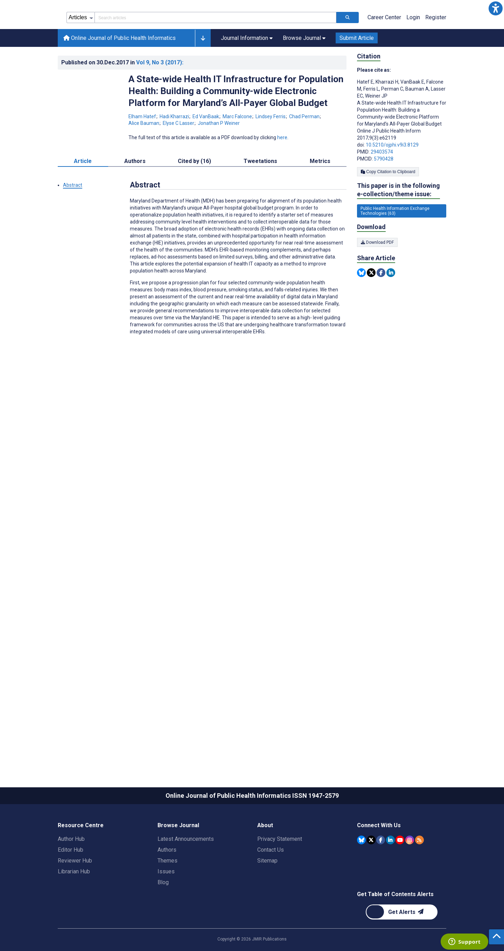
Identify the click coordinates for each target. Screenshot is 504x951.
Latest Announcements (186, 870)
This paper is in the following (398, 221)
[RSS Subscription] (419, 871)
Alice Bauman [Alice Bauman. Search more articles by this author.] (144, 154)
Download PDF (377, 273)
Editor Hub (70, 881)
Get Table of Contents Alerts (395, 925)
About (265, 856)
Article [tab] (83, 192)
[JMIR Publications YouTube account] (400, 871)
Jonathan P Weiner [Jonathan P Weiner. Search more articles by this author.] (219, 154)
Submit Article (357, 69)
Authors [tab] (135, 192)
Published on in (122, 94)
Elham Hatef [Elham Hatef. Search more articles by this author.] (142, 148)
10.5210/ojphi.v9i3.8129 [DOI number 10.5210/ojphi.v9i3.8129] (392, 176)
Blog (163, 913)
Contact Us (270, 881)
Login (413, 48)
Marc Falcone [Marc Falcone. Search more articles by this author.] (238, 148)
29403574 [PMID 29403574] (382, 183)
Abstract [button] (72, 216)
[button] (495, 8)
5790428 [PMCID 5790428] (383, 190)
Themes (167, 892)
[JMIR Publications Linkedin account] (390, 871)
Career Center (384, 48)
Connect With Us (379, 856)
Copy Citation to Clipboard (388, 203)
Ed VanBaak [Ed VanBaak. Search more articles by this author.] (206, 148)
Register (435, 48)
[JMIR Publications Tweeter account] (371, 871)
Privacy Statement (279, 870)
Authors (167, 881)
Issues (166, 903)
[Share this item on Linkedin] (390, 304)
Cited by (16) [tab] (194, 192)
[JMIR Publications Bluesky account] (361, 871)
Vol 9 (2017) (159, 94)
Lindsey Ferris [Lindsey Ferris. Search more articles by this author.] (271, 148)
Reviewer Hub (75, 892)
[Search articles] (347, 49)
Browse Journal (178, 856)
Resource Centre (81, 856)
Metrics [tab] (320, 192)
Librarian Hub (74, 903)
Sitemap (267, 892)
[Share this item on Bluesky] (361, 304)
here (282, 169)
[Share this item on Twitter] (371, 304)
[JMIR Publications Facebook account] (380, 871)
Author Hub (71, 870)
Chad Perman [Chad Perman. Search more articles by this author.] (305, 148)
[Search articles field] (215, 49)
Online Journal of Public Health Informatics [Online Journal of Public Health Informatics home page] (119, 69)
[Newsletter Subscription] (402, 943)
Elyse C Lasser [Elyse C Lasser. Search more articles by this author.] (179, 154)
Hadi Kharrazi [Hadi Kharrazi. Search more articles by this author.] (175, 148)
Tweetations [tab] (260, 192)
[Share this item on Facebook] (381, 304)
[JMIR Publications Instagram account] (409, 871)
